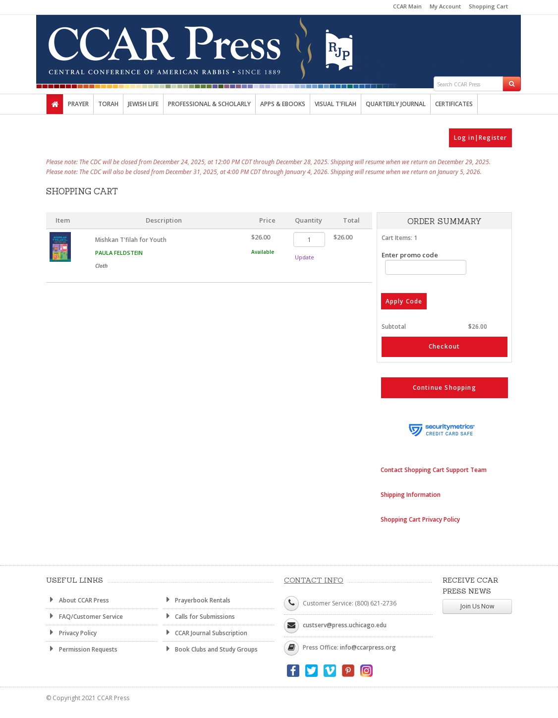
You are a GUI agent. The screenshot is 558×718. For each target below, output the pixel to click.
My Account (445, 6)
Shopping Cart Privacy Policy (420, 519)
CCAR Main (407, 6)
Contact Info (313, 580)
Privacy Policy (71, 632)
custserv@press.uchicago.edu (345, 625)
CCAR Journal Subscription (205, 632)
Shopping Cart (488, 6)
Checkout (444, 346)
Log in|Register (480, 137)
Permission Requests (81, 649)
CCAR (279, 45)
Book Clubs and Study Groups (210, 649)
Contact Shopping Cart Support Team (434, 470)
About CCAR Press (77, 600)
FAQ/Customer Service (84, 616)
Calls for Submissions (199, 616)
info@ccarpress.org (368, 648)
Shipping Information (411, 494)
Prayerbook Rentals (197, 600)
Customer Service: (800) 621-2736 (349, 603)
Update (304, 257)
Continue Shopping (444, 387)
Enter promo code (424, 262)
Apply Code (404, 301)
